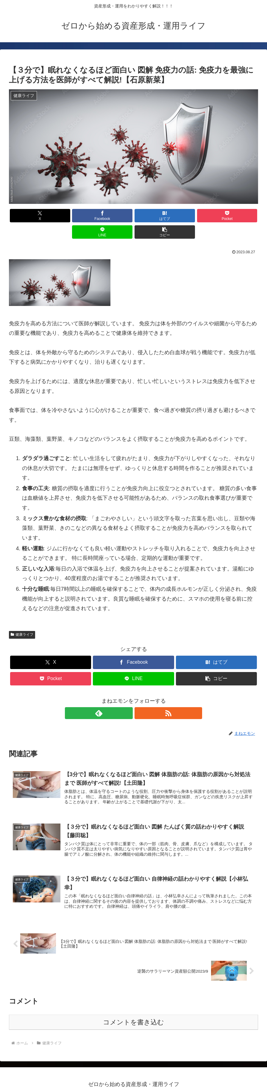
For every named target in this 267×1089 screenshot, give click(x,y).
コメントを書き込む (133, 1009)
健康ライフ (22, 618)
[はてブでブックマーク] (112, 215)
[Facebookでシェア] (71, 215)
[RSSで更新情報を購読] (140, 697)
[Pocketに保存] (154, 215)
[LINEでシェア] (196, 215)
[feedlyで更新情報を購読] (127, 697)
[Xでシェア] (29, 215)
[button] (238, 215)
